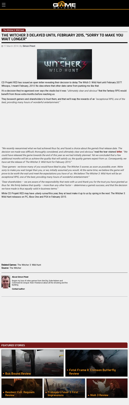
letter (119, 151)
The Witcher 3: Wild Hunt (29, 265)
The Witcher (15, 268)
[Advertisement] (64, 319)
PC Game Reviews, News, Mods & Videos (64, 4)
